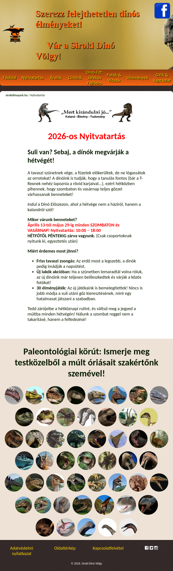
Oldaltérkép (65, 548)
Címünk (75, 77)
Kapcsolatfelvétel (108, 548)
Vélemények (137, 77)
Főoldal (9, 77)
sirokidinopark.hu (16, 95)
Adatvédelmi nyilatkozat (21, 550)
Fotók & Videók (114, 77)
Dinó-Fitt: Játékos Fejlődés (94, 77)
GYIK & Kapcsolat (162, 77)
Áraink (55, 77)
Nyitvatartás (33, 77)
